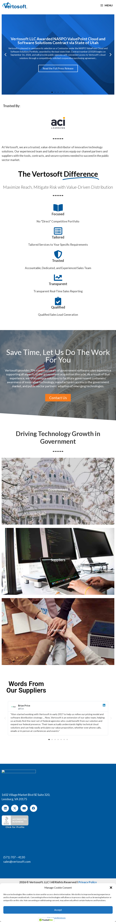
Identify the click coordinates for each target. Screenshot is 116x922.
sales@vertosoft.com (17, 861)
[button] (111, 887)
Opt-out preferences (56, 917)
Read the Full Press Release (58, 68)
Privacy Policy (88, 882)
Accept (58, 909)
